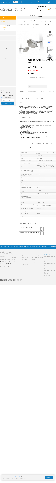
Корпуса (24, 255)
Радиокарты (25, 257)
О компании (20, 17)
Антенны (4, 43)
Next (50, 58)
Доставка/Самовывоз (41, 246)
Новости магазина (6, 97)
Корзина (52, 2)
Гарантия (53, 17)
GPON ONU (25, 264)
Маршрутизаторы (6, 33)
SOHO (13, 259)
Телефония (4, 78)
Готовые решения (5, 68)
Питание (4, 53)
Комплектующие (6, 48)
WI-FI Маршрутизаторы (7, 22)
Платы (23, 254)
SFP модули (4, 58)
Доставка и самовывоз (33, 17)
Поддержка (26, 17)
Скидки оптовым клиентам (39, 86)
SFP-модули (25, 259)
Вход (24, 2)
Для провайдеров (16, 261)
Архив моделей (5, 83)
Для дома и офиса (7, 25)
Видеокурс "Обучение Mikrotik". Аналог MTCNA (7, 95)
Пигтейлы (24, 261)
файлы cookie (17, 476)
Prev (50, 32)
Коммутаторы (5, 38)
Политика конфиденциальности (21, 246)
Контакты (48, 17)
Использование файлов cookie (7, 283)
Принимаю (49, 477)
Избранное (32, 2)
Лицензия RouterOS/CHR (40, 17)
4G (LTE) (4, 29)
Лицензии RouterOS (6, 63)
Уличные (4, 27)
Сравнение (42, 2)
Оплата (49, 246)
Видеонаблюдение (6, 73)
